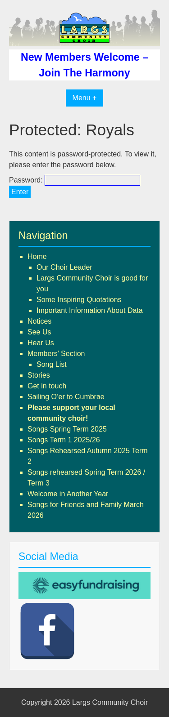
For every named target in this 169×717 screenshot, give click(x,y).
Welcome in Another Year (67, 494)
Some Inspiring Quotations (79, 299)
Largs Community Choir (110, 702)
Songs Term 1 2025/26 (63, 440)
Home (37, 256)
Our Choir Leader (64, 267)
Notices (39, 321)
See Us (39, 332)
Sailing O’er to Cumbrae (66, 397)
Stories (38, 375)
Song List (52, 364)
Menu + (85, 98)
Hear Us (40, 343)
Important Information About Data (90, 310)
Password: (74, 180)
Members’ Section (56, 353)
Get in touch (46, 386)
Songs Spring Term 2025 (67, 429)
